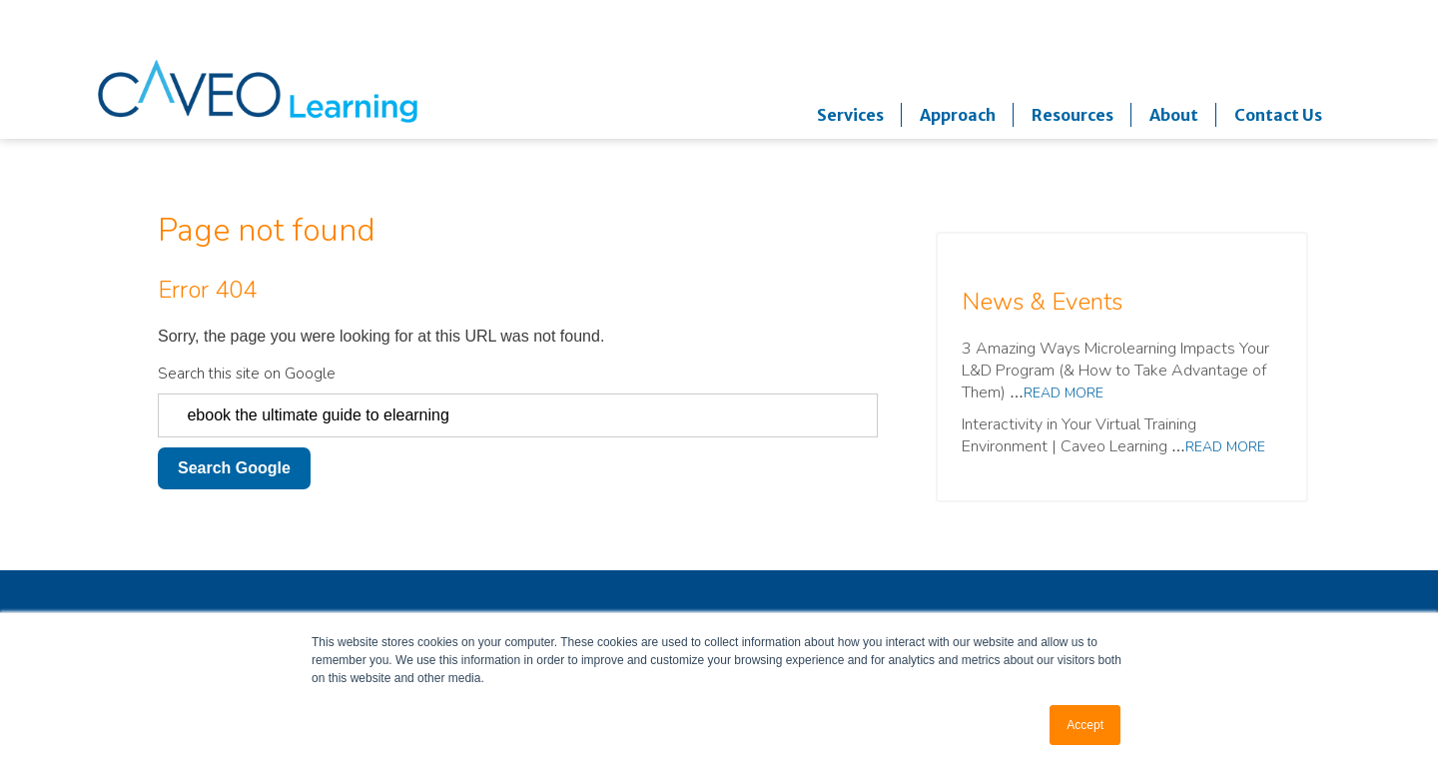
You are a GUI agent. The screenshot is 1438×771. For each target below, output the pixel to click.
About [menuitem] (1173, 115)
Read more (1063, 393)
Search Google (234, 467)
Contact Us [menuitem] (1278, 115)
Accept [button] (1085, 725)
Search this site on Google (247, 374)
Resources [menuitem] (1072, 115)
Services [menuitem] (850, 115)
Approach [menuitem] (958, 115)
